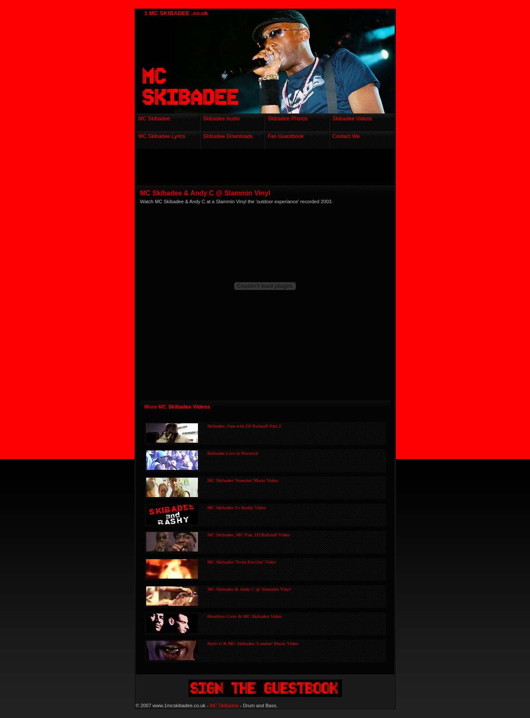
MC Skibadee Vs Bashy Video (236, 507)
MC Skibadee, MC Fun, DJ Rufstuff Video (248, 534)
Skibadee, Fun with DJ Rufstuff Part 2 (244, 425)
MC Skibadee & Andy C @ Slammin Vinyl (249, 589)
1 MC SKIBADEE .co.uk (176, 13)
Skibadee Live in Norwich (232, 453)
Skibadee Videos (189, 407)
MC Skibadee (224, 705)
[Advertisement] (269, 169)
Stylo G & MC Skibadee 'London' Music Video (253, 643)
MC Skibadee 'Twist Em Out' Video (241, 561)
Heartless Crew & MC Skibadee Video (244, 616)
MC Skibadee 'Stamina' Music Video (243, 480)
